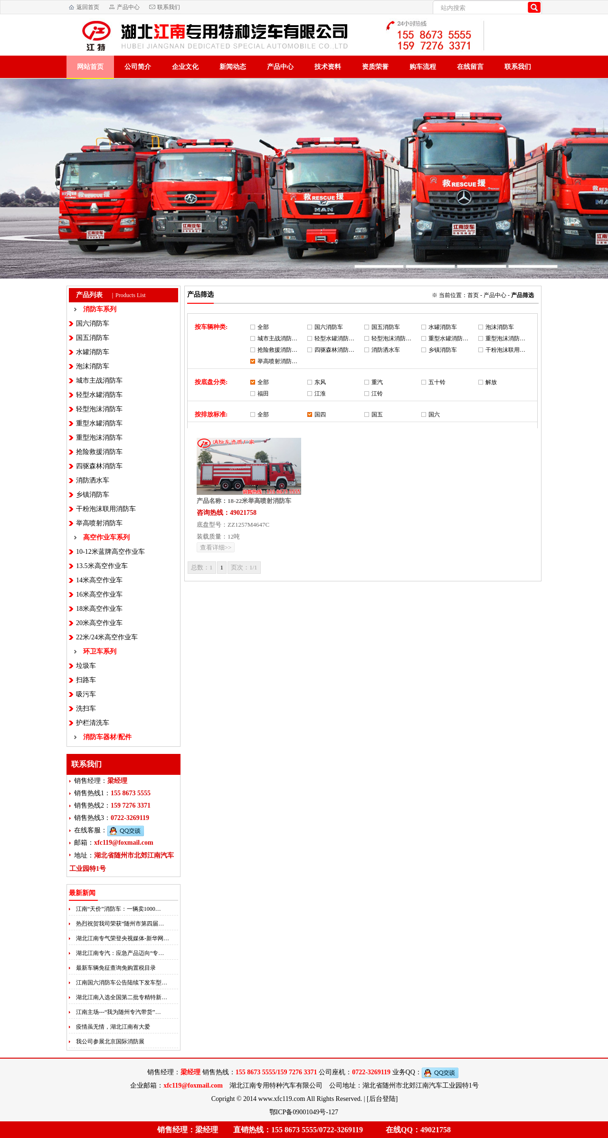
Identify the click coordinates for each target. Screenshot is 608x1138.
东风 (320, 382)
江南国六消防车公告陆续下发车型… (121, 982)
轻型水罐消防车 (99, 394)
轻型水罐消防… (334, 338)
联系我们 (168, 7)
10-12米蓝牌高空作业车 (110, 551)
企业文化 (185, 66)
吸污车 (86, 694)
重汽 (377, 382)
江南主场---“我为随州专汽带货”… (118, 1012)
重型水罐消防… (448, 338)
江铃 (377, 393)
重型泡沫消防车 (99, 437)
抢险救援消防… (277, 350)
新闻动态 (232, 66)
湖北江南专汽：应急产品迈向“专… (120, 953)
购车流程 (422, 66)
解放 (491, 382)
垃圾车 (86, 665)
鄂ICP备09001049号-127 (304, 1112)
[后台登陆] (382, 1098)
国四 (320, 414)
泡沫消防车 (92, 366)
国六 (434, 414)
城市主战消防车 (99, 380)
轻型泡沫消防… (391, 338)
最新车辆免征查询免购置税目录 (116, 967)
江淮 (320, 393)
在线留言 (470, 66)
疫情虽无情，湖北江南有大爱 (113, 1026)
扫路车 (86, 680)
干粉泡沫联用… (505, 350)
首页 (473, 295)
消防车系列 (99, 309)
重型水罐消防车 (99, 423)
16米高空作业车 (99, 594)
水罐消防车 (92, 352)
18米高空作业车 (99, 608)
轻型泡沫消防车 (99, 409)
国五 (377, 414)
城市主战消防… (277, 338)
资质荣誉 (375, 66)
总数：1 (202, 567)
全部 (263, 327)
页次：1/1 (244, 567)
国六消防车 (92, 323)
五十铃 (437, 382)
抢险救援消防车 (99, 451)
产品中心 (128, 7)
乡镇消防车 (92, 494)
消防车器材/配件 (107, 737)
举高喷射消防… (277, 361)
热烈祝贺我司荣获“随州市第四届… (120, 923)
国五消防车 (92, 337)
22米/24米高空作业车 (107, 637)
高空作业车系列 (106, 537)
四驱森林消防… (334, 350)
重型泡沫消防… (505, 338)
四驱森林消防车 (99, 466)
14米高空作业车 (99, 580)
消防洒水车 (92, 480)
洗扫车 (86, 708)
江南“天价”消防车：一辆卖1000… (118, 909)
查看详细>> (216, 547)
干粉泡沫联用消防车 (106, 508)
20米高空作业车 (99, 623)
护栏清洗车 (92, 722)
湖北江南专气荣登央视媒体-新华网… (122, 938)
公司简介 (137, 66)
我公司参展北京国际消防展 (110, 1041)
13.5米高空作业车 (102, 565)
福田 (263, 393)
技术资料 (327, 66)
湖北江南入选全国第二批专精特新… (121, 997)
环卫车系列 (99, 651)
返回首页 (87, 7)
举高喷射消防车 (99, 523)
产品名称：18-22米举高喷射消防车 (244, 500)
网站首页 (90, 66)
